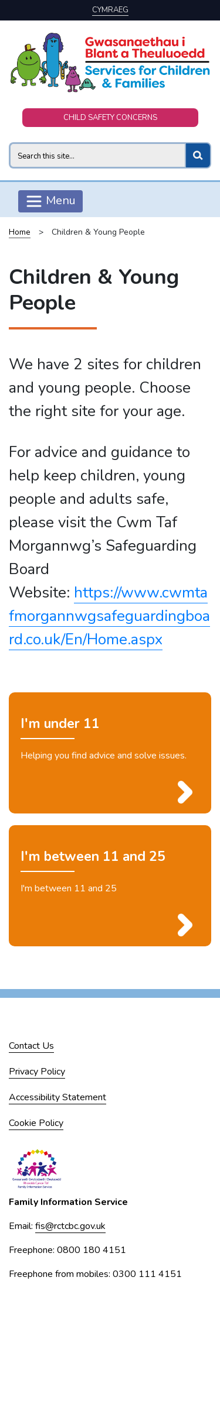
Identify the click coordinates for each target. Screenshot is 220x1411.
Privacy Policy (37, 1071)
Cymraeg (110, 10)
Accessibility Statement (57, 1097)
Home (20, 232)
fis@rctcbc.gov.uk (70, 1226)
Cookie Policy (36, 1123)
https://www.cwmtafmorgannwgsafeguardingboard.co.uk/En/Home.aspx (109, 616)
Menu (50, 201)
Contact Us (31, 1045)
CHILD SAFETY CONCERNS (110, 117)
